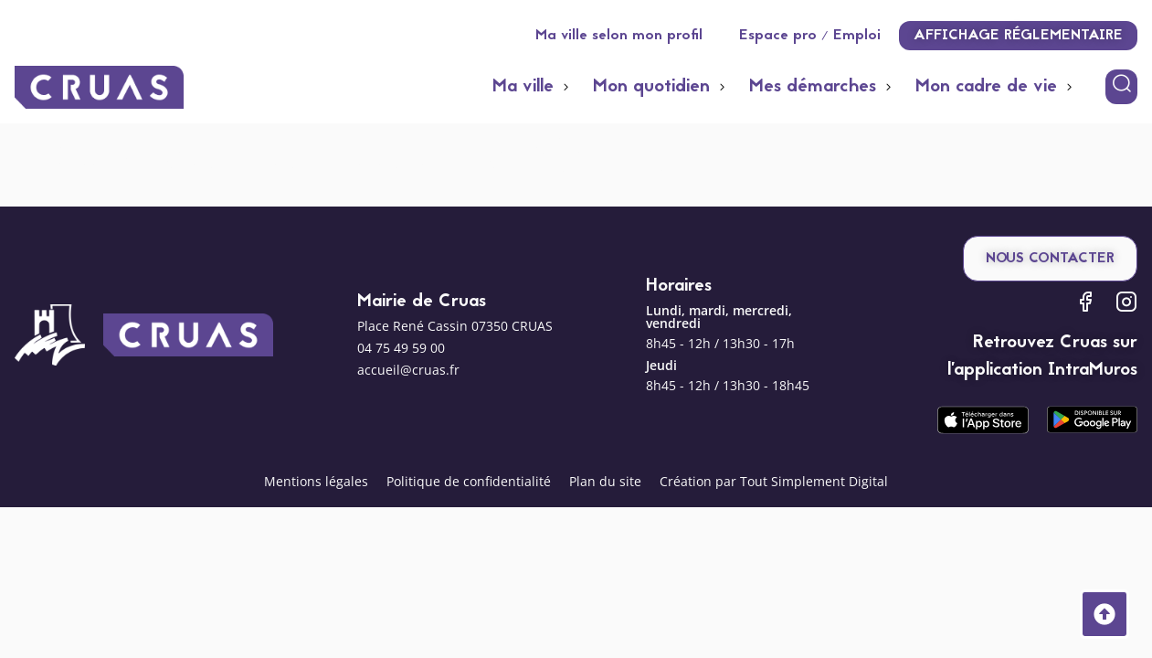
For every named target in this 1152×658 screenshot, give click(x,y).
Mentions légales (316, 481)
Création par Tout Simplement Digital (774, 481)
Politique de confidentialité (468, 481)
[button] (533, 87)
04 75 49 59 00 (401, 347)
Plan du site (605, 481)
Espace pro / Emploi (810, 36)
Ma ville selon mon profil (619, 36)
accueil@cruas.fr (408, 369)
